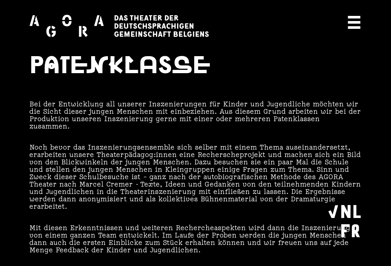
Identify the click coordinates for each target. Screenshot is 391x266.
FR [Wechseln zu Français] (350, 229)
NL (350, 210)
